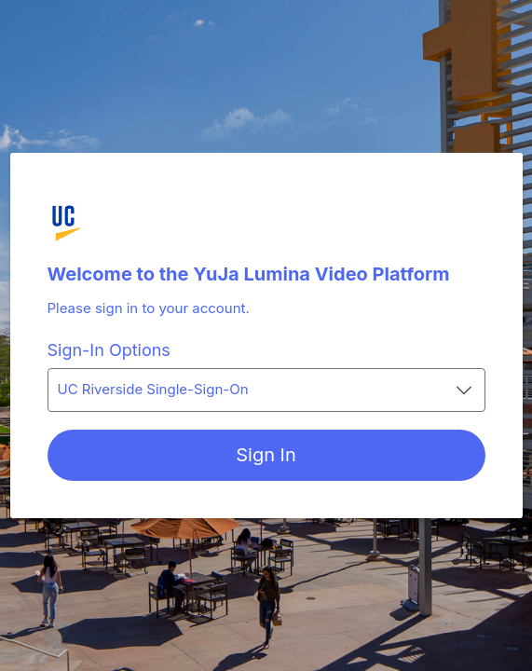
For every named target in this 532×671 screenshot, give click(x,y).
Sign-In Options (109, 350)
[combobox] (266, 390)
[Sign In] (266, 455)
